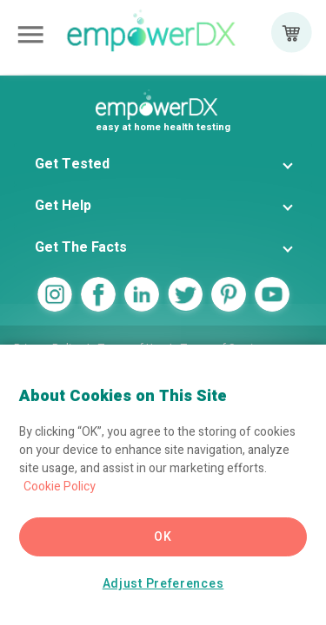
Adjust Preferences (163, 584)
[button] (163, 164)
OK (162, 537)
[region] (163, 485)
